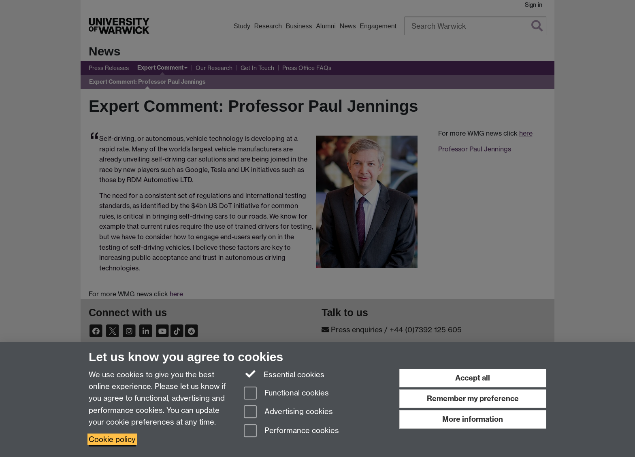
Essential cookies (284, 374)
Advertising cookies (288, 412)
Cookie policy (112, 439)
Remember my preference (473, 398)
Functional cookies (286, 393)
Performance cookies (291, 431)
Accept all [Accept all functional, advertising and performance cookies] (472, 378)
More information (472, 419)
